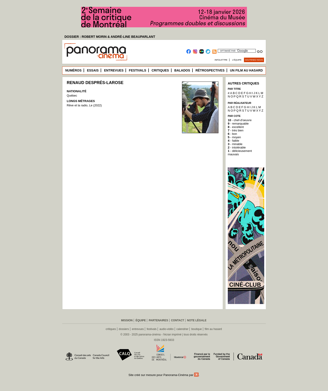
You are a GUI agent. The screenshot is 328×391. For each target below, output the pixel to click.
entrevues (138, 329)
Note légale (196, 320)
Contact (177, 320)
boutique (196, 329)
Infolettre (221, 60)
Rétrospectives (210, 70)
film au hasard (213, 329)
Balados (182, 70)
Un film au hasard (246, 70)
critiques (111, 329)
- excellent (236, 127)
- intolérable (237, 147)
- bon (232, 133)
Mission (127, 320)
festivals (151, 329)
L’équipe (237, 60)
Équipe (141, 320)
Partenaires (158, 320)
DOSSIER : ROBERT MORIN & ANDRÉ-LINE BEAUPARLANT (109, 36)
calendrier (183, 329)
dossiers (124, 329)
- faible (233, 140)
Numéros (73, 70)
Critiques (160, 70)
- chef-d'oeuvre (239, 120)
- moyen (234, 137)
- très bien (235, 130)
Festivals (137, 70)
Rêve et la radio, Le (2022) (84, 105)
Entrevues (114, 70)
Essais (93, 70)
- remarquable (238, 123)
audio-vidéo (166, 329)
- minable (235, 144)
